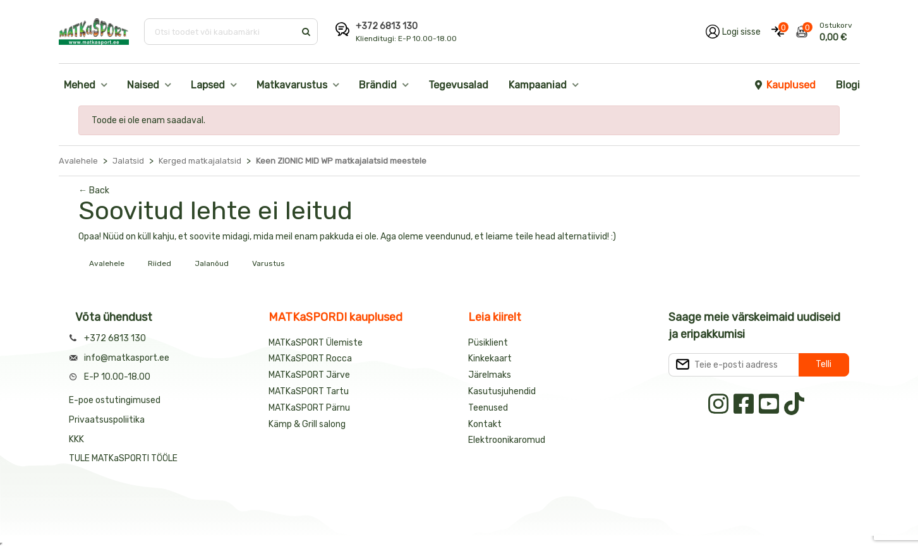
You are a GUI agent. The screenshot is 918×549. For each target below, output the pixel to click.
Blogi (848, 85)
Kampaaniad (538, 85)
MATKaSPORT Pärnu (310, 407)
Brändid (378, 85)
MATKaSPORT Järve (309, 375)
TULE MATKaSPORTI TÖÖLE (123, 458)
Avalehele (106, 263)
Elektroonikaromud (506, 440)
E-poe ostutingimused (114, 400)
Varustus (268, 263)
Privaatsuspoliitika (107, 419)
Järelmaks (489, 375)
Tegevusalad (458, 85)
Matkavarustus (292, 85)
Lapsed (208, 85)
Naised (143, 85)
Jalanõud (212, 263)
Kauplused (785, 85)
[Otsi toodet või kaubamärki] (220, 31)
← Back (93, 190)
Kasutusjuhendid (502, 391)
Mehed (79, 85)
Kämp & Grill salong (307, 424)
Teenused (488, 407)
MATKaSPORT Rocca (310, 358)
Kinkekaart (490, 358)
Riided (159, 263)
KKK (76, 439)
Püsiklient (488, 342)
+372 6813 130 (387, 26)
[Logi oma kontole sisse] (733, 32)
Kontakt (485, 424)
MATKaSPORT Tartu (309, 391)
